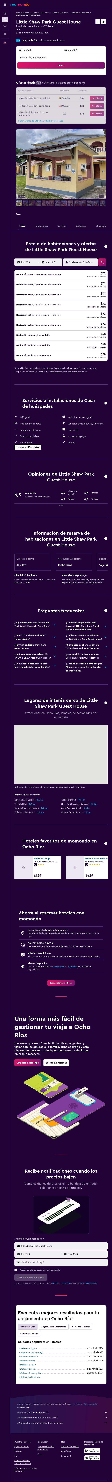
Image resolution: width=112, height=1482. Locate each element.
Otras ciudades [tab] (27, 1319)
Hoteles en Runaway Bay (30, 1365)
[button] (5, 4)
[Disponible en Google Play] (92, 1442)
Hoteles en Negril (27, 1353)
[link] (61, 975)
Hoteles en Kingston (28, 1340)
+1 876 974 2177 (24, 36)
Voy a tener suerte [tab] (81, 1319)
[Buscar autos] (5, 26)
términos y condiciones (61, 1275)
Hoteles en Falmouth (28, 1349)
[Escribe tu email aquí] (63, 1254)
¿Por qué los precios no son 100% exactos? (62, 1415)
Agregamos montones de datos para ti (62, 1410)
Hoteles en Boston (27, 1357)
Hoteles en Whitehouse (29, 1369)
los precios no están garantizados (84, 1396)
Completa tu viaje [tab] (29, 1326)
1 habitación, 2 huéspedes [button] (32, 58)
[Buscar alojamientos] (5, 20)
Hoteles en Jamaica (60, 13)
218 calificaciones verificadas (49, 40)
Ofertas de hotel (22, 13)
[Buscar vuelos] (5, 13)
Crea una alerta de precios (64, 959)
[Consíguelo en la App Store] (92, 1449)
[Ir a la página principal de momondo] (19, 4)
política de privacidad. (88, 1275)
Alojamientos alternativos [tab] (53, 1319)
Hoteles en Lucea (27, 1361)
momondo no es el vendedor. (62, 1404)
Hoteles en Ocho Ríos (80, 13)
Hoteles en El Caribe (41, 13)
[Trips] (5, 34)
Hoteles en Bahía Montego (31, 1345)
